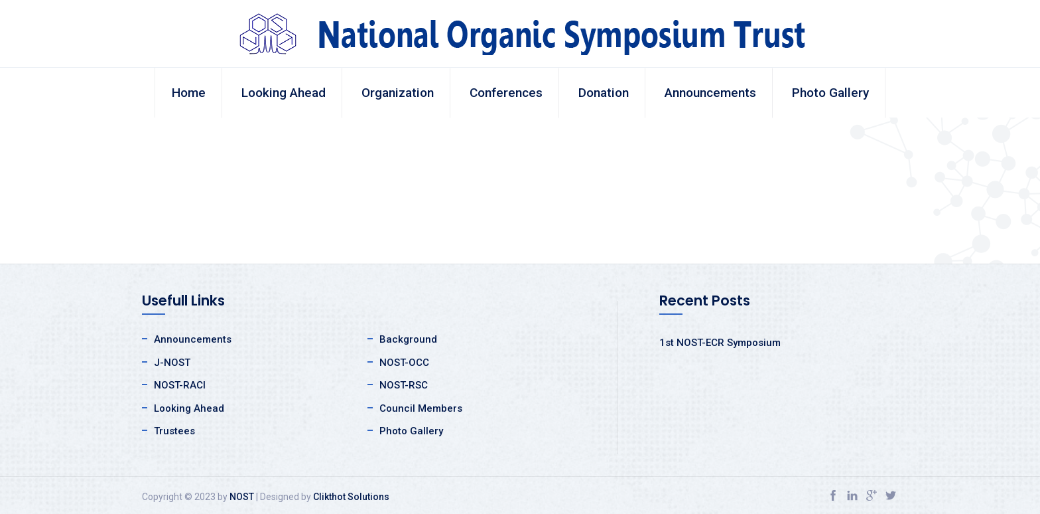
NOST (241, 496)
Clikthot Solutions (351, 496)
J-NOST (172, 363)
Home (189, 92)
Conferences (506, 92)
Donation (603, 92)
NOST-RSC (403, 385)
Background (408, 339)
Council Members (420, 408)
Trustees (174, 431)
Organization (397, 92)
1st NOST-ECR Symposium (720, 343)
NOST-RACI (180, 385)
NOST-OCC (404, 363)
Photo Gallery (830, 92)
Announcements (710, 92)
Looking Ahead (283, 92)
